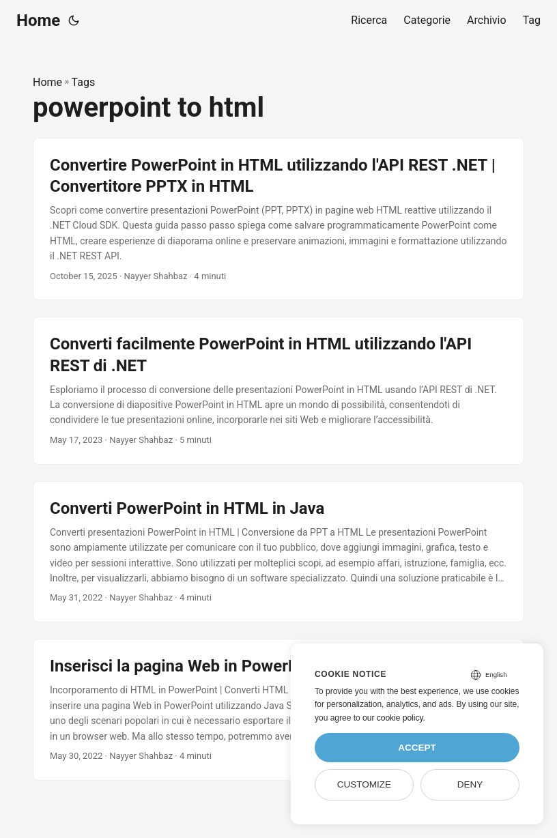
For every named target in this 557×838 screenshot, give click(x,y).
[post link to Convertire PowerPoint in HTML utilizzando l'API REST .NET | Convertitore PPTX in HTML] (278, 219)
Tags (84, 82)
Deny (470, 784)
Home (38, 20)
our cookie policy (392, 718)
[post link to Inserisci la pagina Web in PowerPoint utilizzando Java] (278, 709)
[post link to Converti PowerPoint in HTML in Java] (278, 552)
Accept (417, 747)
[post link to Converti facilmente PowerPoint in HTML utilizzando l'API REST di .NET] (278, 390)
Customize (364, 784)
